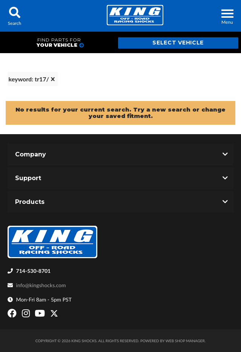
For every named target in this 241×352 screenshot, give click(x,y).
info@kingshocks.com (41, 285)
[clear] (53, 79)
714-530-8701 (33, 271)
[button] (14, 16)
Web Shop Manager (185, 340)
